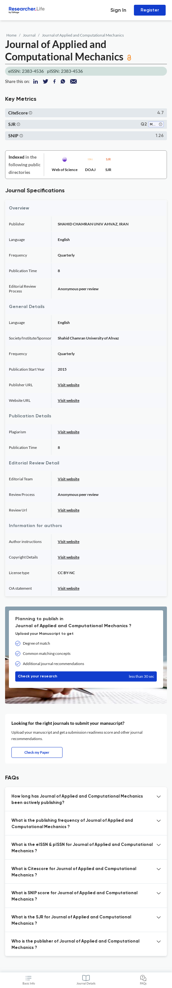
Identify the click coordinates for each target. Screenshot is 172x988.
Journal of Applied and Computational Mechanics (83, 35)
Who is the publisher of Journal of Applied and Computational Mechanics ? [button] (75, 944)
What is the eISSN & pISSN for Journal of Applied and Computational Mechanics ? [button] (82, 848)
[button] (30, 112)
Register (150, 10)
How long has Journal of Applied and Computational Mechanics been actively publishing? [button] (77, 799)
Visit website (68, 384)
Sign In (118, 10)
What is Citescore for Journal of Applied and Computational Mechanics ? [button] (73, 872)
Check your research (86, 676)
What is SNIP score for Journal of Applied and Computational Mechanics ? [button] (74, 896)
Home (11, 35)
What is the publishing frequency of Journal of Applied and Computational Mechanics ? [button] (72, 824)
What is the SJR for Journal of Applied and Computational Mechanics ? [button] (71, 920)
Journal (29, 35)
